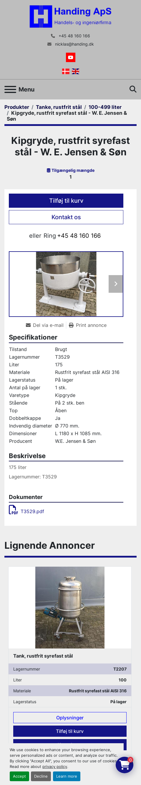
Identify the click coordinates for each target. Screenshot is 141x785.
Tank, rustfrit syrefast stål (43, 656)
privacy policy (54, 766)
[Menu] (10, 89)
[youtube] (70, 57)
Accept (19, 776)
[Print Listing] (88, 325)
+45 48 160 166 (73, 36)
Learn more (66, 776)
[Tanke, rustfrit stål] (59, 107)
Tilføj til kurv (66, 200)
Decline (41, 776)
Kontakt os (66, 217)
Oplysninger (70, 718)
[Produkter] (16, 107)
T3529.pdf (26, 511)
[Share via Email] (46, 325)
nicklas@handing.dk (74, 44)
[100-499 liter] (105, 107)
